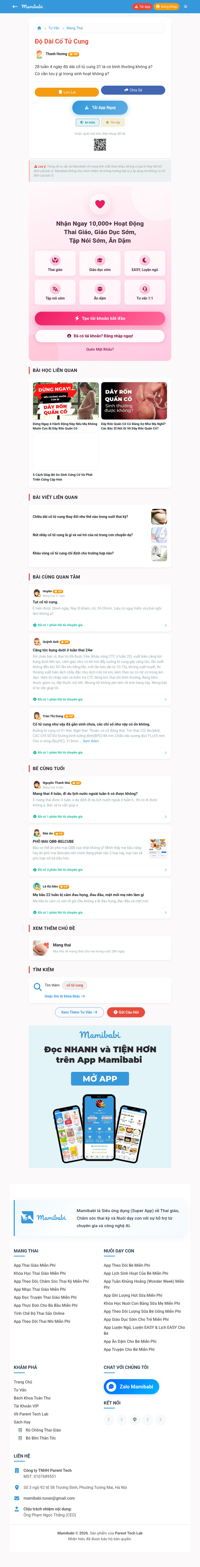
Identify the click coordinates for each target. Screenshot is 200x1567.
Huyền (53, 591)
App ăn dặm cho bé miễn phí (130, 1341)
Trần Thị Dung (58, 716)
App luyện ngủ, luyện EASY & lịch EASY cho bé (144, 1330)
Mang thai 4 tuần (53, 787)
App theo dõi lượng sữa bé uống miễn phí (142, 1311)
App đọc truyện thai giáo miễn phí (45, 1297)
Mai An (53, 833)
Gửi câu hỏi (126, 1012)
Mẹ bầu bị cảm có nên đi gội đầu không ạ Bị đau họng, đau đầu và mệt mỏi (90, 901)
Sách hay (22, 1422)
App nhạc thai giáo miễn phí (40, 1289)
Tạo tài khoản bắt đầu (100, 318)
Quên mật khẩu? (100, 349)
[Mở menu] (186, 7)
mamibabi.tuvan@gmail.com (49, 1498)
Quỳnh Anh (56, 642)
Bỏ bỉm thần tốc (37, 1438)
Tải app (142, 7)
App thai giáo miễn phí (35, 1265)
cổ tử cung (74, 985)
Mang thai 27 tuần (54, 596)
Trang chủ (23, 1382)
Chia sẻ (133, 90)
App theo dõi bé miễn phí (127, 1265)
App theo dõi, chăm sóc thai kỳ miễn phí (51, 1281)
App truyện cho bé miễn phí (129, 1349)
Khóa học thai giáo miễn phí (40, 1273)
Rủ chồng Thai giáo (39, 1430)
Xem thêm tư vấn (79, 1012)
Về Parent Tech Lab (31, 1414)
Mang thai (74, 28)
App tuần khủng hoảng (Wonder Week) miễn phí (144, 1284)
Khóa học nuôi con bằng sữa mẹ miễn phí (142, 1303)
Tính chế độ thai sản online (39, 1313)
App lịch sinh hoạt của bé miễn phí (136, 1273)
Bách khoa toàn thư (32, 1398)
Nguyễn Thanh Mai (62, 783)
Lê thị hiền (56, 886)
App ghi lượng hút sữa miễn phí (133, 1295)
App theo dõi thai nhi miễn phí (42, 1321)
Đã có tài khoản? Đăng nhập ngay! (100, 336)
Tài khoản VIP (26, 1406)
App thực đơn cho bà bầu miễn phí (46, 1305)
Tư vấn (54, 28)
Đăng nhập (166, 7)
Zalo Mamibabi (129, 1387)
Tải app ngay (100, 107)
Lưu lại (67, 92)
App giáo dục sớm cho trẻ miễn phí (136, 1319)
